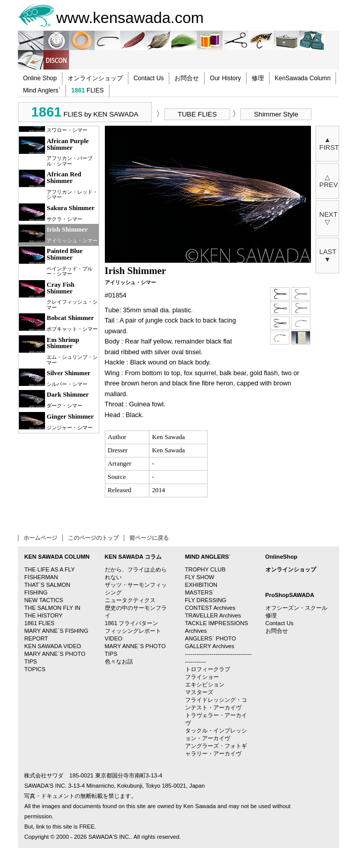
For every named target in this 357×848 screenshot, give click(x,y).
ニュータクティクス (130, 600)
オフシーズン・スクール (296, 608)
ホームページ (40, 538)
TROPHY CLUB (205, 569)
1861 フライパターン (132, 623)
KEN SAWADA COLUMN (57, 557)
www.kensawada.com (130, 17)
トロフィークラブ (207, 669)
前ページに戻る (149, 538)
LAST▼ (327, 255)
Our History (225, 78)
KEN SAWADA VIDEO (52, 646)
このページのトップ (93, 538)
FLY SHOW (199, 577)
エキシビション (205, 684)
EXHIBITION (201, 585)
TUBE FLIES (197, 114)
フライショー (202, 677)
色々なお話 (119, 661)
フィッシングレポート (133, 631)
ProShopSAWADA (290, 595)
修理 (258, 78)
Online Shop (40, 78)
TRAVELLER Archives (213, 615)
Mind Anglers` (41, 90)
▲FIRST (329, 143)
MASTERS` (200, 592)
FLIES (87, 90)
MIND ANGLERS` (208, 557)
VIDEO (114, 638)
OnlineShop (281, 557)
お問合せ (186, 78)
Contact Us (148, 78)
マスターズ (199, 692)
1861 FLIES (39, 623)
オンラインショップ (95, 78)
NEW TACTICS (43, 600)
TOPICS (34, 669)
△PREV (328, 181)
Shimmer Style (276, 114)
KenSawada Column (302, 78)
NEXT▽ (328, 218)
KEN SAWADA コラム (133, 557)
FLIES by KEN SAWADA (84, 112)
